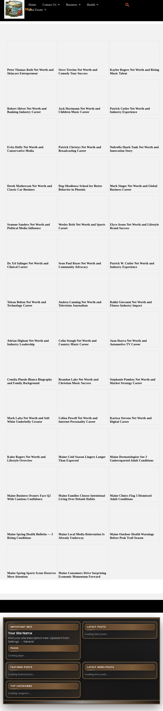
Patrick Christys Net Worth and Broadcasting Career (80, 149)
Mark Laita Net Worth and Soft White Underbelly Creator (28, 420)
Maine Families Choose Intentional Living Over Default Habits (82, 497)
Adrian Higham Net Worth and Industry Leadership (28, 342)
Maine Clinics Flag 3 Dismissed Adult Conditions (131, 497)
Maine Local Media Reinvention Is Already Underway (82, 536)
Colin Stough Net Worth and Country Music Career (78, 342)
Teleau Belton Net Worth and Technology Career (26, 304)
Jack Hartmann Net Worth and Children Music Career (79, 110)
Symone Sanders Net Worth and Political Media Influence (28, 226)
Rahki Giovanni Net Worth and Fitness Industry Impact (131, 304)
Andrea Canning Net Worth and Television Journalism (80, 304)
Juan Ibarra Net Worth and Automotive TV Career (128, 342)
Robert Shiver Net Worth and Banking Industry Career (26, 110)
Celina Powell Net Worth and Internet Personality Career (78, 420)
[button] (127, 5)
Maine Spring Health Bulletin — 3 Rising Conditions (30, 536)
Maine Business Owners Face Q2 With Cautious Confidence (29, 497)
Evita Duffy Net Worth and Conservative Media (25, 149)
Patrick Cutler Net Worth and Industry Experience (130, 110)
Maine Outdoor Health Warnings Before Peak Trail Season (132, 536)
